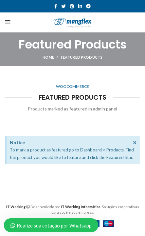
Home (48, 57)
